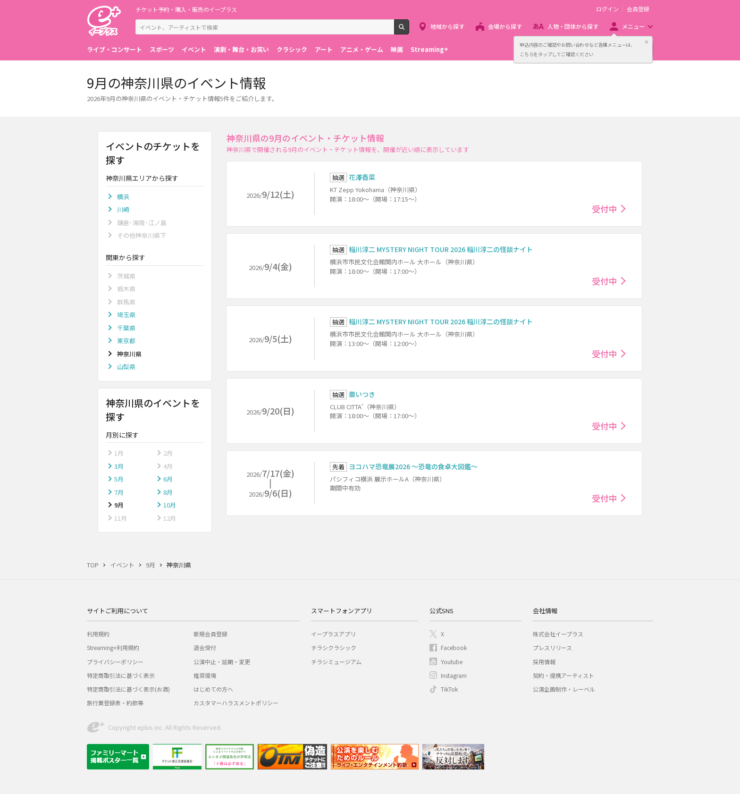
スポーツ (162, 49)
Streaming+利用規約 (113, 647)
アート (324, 49)
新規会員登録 (210, 634)
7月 (119, 492)
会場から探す (505, 26)
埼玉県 (126, 314)
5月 (119, 478)
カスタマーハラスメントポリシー (235, 703)
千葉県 (126, 327)
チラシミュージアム (336, 662)
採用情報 (544, 662)
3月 (119, 466)
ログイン (607, 9)
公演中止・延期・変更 (221, 662)
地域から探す (447, 26)
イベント (194, 49)
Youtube (451, 662)
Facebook (454, 647)
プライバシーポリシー (115, 662)
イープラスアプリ (333, 634)
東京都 (126, 340)
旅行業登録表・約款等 (115, 703)
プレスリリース (552, 647)
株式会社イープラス (558, 634)
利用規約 (98, 634)
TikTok (449, 689)
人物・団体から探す (572, 26)
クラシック (292, 49)
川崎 (123, 209)
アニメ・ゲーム (361, 49)
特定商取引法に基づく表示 (121, 675)
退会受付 (204, 647)
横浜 (123, 196)
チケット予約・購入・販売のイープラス (186, 9)
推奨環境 (204, 675)
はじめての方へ (213, 689)
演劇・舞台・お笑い (241, 49)
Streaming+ (429, 49)
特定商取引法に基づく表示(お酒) (128, 689)
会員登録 (638, 9)
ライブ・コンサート (114, 49)
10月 (169, 504)
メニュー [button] (633, 26)
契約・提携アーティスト (563, 675)
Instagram (454, 675)
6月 (168, 478)
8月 (168, 492)
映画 (397, 49)
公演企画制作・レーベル (564, 689)
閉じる (646, 42)
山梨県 (126, 366)
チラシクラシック (333, 647)
